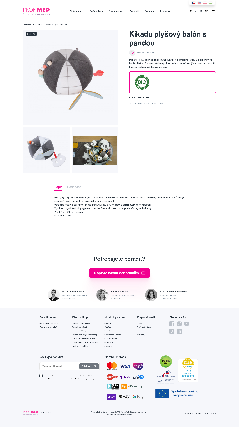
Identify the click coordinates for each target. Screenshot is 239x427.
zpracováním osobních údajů (69, 379)
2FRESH (212, 413)
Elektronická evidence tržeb (84, 338)
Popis (58, 186)
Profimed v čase (144, 327)
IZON (204, 413)
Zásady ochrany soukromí (138, 412)
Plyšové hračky (60, 25)
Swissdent (108, 346)
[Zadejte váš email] (60, 366)
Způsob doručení (79, 327)
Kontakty (141, 335)
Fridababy (108, 342)
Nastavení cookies (80, 346)
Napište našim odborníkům (119, 273)
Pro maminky (116, 11)
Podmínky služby (113, 414)
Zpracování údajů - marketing (84, 335)
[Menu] (213, 11)
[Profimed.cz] (37, 11)
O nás (139, 323)
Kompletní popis (159, 67)
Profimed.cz (28, 25)
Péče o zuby (76, 11)
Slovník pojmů (110, 331)
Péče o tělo (96, 11)
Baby (39, 25)
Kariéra (140, 331)
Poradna (149, 11)
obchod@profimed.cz (49, 323)
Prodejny (165, 11)
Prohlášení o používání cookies (85, 342)
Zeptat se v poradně (48, 327)
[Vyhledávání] (191, 11)
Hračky (48, 25)
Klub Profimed (110, 338)
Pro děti (134, 11)
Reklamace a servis (112, 335)
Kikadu (140, 103)
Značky (107, 327)
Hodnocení (74, 186)
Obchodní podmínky (81, 323)
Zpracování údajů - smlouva (84, 331)
